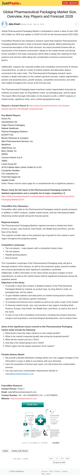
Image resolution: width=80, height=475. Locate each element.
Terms (51, 471)
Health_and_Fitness (20, 451)
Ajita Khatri (14, 24)
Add (65, 3)
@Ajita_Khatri (26, 24)
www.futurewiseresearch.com (23, 398)
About (48, 474)
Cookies (64, 471)
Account (73, 3)
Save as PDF (59, 463)
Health (5, 451)
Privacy (57, 471)
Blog (43, 474)
